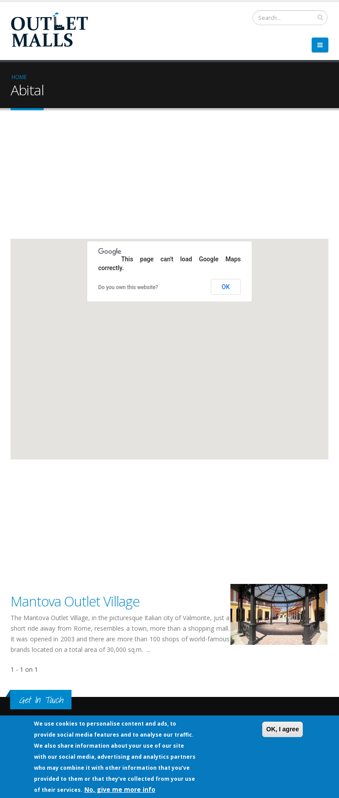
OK (226, 286)
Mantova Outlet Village (75, 601)
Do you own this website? (128, 287)
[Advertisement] (169, 176)
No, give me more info (119, 789)
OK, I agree (282, 729)
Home (18, 76)
